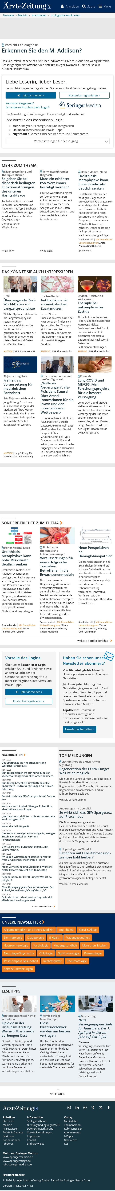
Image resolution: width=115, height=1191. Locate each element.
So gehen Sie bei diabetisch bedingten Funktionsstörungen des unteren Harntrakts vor (18, 187)
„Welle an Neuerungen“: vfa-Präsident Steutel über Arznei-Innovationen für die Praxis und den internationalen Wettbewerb (57, 398)
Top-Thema (66, 930)
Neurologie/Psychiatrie (19, 954)
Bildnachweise (35, 1144)
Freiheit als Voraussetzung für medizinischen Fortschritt (18, 387)
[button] (104, 7)
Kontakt (31, 1140)
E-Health (54, 938)
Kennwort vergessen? (20, 104)
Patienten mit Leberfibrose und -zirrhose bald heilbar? (85, 855)
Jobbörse (8, 1144)
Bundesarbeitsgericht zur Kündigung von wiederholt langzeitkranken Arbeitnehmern (27, 775)
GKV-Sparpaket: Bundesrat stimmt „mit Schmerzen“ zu (25, 849)
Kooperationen (12, 1140)
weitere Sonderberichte (95, 641)
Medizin (7, 1125)
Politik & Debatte (13, 1133)
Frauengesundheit (78, 938)
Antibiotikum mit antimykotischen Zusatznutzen (54, 304)
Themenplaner (72, 1125)
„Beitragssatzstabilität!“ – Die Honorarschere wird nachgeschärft (28, 818)
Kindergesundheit (65, 946)
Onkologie (46, 954)
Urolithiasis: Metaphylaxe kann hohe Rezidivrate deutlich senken (93, 182)
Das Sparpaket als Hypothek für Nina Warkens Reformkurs (24, 765)
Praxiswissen (10, 1129)
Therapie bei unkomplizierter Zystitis (90, 307)
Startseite (8, 1121)
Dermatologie (13, 938)
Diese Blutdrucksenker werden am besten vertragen (55, 1029)
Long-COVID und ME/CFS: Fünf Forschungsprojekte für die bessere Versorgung (93, 389)
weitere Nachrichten (44, 907)
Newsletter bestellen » (79, 730)
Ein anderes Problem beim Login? (27, 108)
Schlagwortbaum (37, 1121)
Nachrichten (12, 755)
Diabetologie (35, 938)
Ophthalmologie (68, 954)
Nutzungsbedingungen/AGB (43, 1125)
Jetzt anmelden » (30, 96)
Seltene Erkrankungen (18, 970)
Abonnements (72, 1133)
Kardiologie (40, 946)
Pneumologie (93, 954)
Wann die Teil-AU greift (15, 827)
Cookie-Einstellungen (39, 1133)
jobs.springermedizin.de (17, 1165)
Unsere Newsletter (21, 922)
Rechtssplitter (52, 962)
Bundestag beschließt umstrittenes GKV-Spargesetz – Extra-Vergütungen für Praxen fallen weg (27, 786)
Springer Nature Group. (78, 1181)
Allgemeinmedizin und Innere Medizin (28, 930)
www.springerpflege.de (17, 1161)
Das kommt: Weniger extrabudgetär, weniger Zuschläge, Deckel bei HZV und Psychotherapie (28, 837)
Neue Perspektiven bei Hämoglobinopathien (95, 552)
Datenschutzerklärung (40, 1129)
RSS (66, 1144)
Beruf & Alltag (88, 930)
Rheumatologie (77, 962)
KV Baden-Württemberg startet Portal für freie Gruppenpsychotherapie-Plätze (26, 859)
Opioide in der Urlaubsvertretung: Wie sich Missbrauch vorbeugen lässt (27, 899)
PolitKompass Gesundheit (21, 962)
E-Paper (68, 1136)
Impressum (34, 1136)
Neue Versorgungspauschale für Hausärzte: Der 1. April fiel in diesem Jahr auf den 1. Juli (28, 889)
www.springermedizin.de (18, 1157)
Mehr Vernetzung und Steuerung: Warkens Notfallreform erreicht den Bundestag (27, 869)
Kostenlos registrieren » (84, 96)
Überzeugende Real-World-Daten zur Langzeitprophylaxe (19, 304)
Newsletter (70, 1140)
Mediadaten (71, 1121)
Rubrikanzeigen (73, 1129)
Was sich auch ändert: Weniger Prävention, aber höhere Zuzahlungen (27, 808)
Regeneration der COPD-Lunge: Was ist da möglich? (27, 879)
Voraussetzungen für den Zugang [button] (70, 142)
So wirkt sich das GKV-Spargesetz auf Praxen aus (28, 798)
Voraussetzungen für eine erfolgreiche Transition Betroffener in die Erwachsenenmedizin (57, 566)
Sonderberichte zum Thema (30, 523)
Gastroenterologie (16, 946)
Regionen (8, 1136)
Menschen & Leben (94, 946)
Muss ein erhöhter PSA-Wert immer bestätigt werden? (54, 183)
